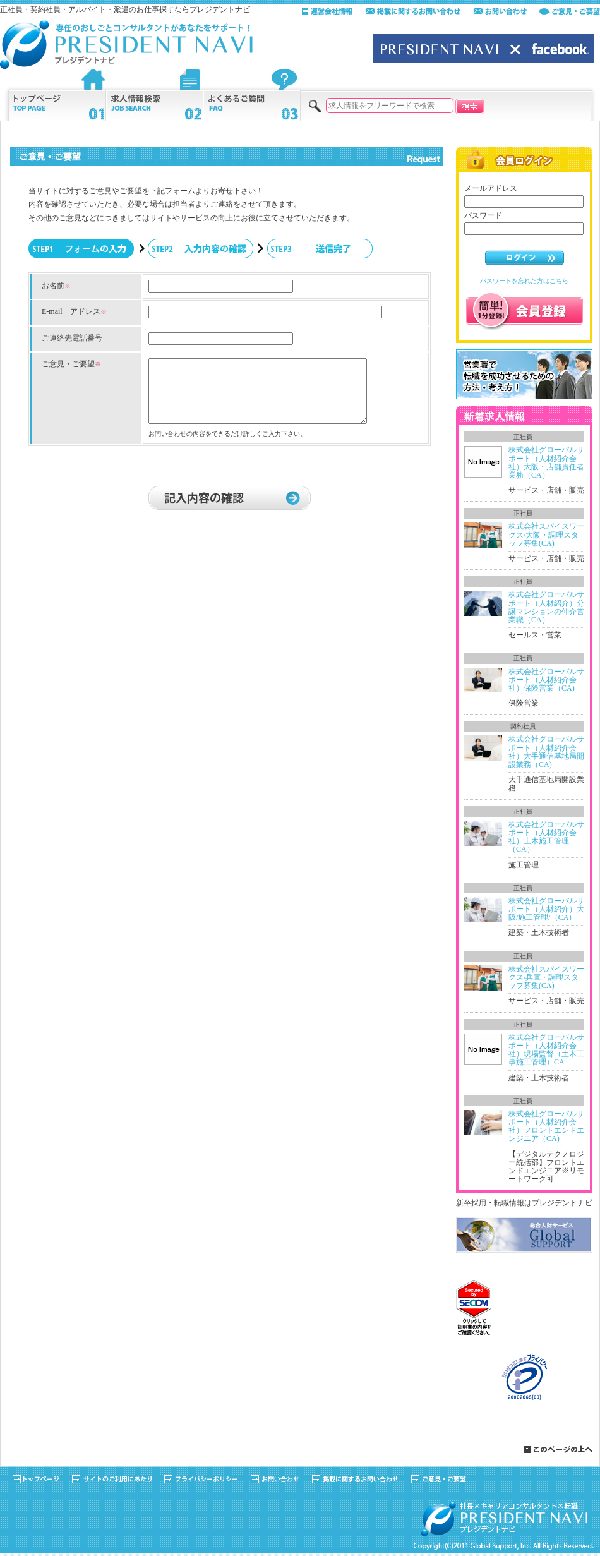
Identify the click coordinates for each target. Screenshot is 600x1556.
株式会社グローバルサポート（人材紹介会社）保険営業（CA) (546, 679)
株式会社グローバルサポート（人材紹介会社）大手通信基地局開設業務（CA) (546, 752)
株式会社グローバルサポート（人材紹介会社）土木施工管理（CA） (546, 837)
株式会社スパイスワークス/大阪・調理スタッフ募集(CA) (546, 534)
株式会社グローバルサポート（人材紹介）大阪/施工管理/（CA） (546, 909)
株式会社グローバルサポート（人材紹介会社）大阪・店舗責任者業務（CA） (546, 462)
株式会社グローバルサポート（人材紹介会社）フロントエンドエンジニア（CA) (546, 1126)
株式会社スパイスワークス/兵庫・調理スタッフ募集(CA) (546, 977)
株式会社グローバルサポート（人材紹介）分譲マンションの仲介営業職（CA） (546, 607)
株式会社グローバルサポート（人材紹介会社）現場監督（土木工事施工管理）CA (546, 1050)
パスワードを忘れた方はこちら (524, 280)
